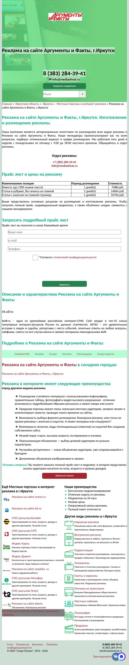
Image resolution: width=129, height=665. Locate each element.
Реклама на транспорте (89, 588)
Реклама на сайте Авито (27, 603)
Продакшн (81, 625)
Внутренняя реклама (87, 535)
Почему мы (22, 644)
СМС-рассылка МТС (24, 531)
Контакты (37, 644)
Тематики (67, 354)
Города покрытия (105, 354)
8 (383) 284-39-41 (112, 647)
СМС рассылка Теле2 (25, 591)
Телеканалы (82, 563)
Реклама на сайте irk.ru (26, 508)
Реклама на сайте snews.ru (29, 497)
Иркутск (48, 104)
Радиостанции (83, 550)
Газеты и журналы (86, 576)
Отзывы (53, 354)
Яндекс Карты (21, 543)
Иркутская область (27, 104)
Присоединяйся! (102, 656)
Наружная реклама (86, 522)
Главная (7, 104)
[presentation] (64, 270)
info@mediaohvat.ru (64, 166)
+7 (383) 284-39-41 (64, 162)
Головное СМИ (22, 354)
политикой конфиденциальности (75, 257)
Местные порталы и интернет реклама (81, 104)
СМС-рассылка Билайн (26, 518)
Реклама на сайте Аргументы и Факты (39, 364)
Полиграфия (82, 613)
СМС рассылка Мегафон (27, 578)
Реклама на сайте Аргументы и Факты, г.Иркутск (32, 374)
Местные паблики (86, 601)
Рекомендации (84, 354)
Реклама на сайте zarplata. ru (30, 569)
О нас (10, 644)
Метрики (39, 354)
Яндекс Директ (21, 556)
